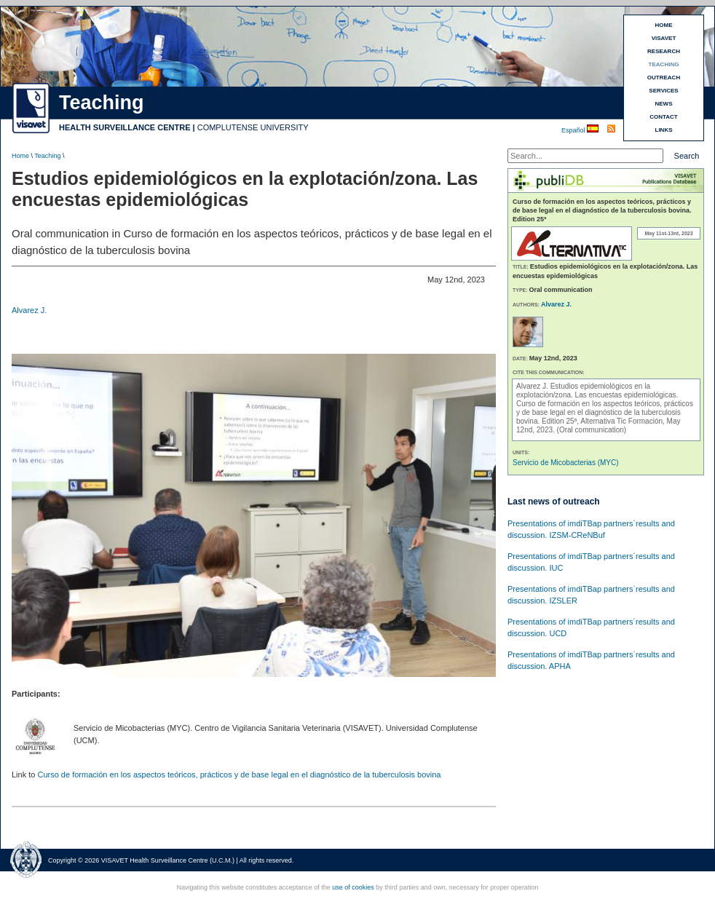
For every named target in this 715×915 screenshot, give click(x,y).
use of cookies (353, 887)
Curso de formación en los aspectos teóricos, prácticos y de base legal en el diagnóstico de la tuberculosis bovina (239, 774)
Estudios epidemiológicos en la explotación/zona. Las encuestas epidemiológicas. (597, 390)
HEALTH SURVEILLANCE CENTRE (125, 127)
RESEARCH (663, 51)
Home (20, 155)
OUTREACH (663, 77)
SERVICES (663, 90)
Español (574, 130)
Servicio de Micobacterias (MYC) (566, 463)
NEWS (664, 103)
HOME (664, 25)
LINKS (664, 130)
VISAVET (664, 38)
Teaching (47, 155)
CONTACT (663, 117)
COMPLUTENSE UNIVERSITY (253, 127)
